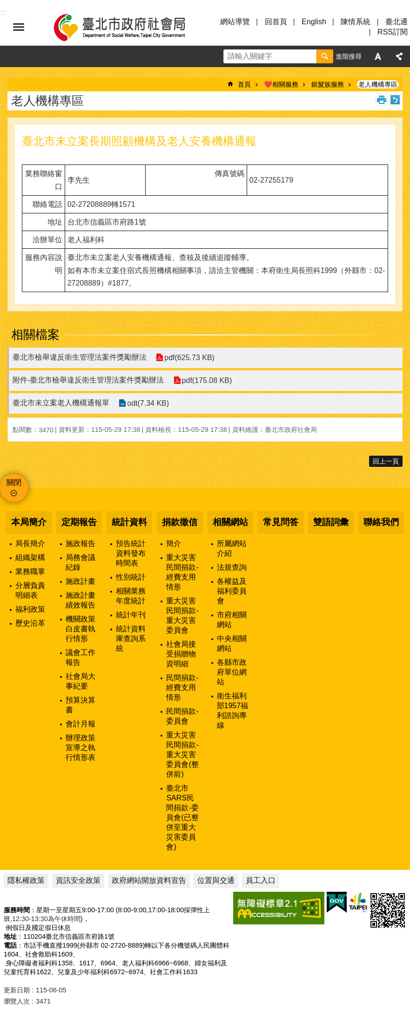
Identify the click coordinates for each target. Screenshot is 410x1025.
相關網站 (230, 522)
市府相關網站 (232, 620)
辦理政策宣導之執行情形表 (80, 747)
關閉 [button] (14, 482)
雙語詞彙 (331, 522)
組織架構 (30, 557)
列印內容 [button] (382, 100)
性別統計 (131, 577)
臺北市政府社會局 (130, 27)
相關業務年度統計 (131, 596)
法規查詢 (232, 567)
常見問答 (280, 522)
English (314, 22)
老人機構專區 (377, 84)
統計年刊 (131, 615)
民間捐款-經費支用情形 (182, 687)
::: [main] (10, 75)
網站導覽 (235, 22)
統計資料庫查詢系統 (131, 638)
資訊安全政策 (78, 880)
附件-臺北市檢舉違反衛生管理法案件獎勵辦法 (88, 380)
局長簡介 (30, 543)
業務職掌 (30, 571)
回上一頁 (386, 461)
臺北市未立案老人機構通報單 (61, 403)
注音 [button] (395, 100)
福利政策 (30, 609)
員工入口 (261, 880)
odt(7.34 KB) (148, 403)
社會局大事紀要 (80, 681)
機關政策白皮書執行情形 (80, 628)
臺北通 (396, 22)
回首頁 (276, 22)
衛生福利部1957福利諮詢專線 (233, 710)
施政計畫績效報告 (80, 600)
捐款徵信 (179, 522)
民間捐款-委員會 (182, 716)
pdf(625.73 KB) (189, 358)
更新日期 (17, 990)
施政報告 (80, 543)
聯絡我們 (381, 522)
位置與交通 (216, 880)
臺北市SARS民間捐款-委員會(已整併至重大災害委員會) (182, 817)
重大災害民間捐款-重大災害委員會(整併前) (182, 754)
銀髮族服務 (327, 84)
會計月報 (80, 724)
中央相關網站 (232, 643)
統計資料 (129, 522)
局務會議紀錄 (80, 562)
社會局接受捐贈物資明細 (181, 654)
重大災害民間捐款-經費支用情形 (182, 572)
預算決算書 (80, 705)
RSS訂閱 (392, 32)
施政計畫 (80, 581)
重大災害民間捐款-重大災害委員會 (182, 615)
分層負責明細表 (30, 590)
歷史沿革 (30, 623)
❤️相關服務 (281, 84)
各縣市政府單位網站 (232, 672)
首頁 (244, 84)
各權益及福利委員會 (232, 591)
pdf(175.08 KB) (206, 380)
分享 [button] (399, 56)
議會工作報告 (80, 657)
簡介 (173, 543)
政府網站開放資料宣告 (149, 880)
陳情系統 (355, 22)
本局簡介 (29, 522)
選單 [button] (19, 27)
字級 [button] (378, 56)
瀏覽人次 (17, 1001)
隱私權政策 (26, 880)
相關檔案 (35, 334)
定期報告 (79, 522)
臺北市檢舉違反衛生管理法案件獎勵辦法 (80, 357)
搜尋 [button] (324, 56)
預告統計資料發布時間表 (131, 553)
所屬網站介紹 (232, 548)
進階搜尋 (349, 56)
